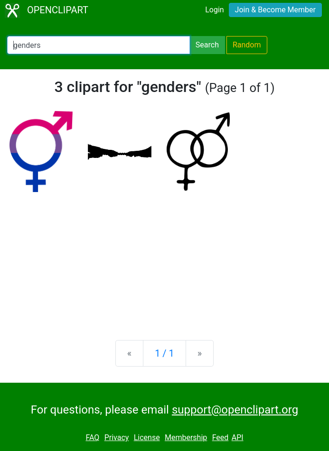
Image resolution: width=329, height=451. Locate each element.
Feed (220, 437)
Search (207, 44)
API (238, 437)
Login (214, 9)
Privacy (116, 437)
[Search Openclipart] (98, 45)
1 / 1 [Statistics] (164, 353)
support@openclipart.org (235, 409)
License (147, 437)
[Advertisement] (164, 258)
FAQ (92, 437)
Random (247, 44)
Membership (186, 437)
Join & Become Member (275, 9)
